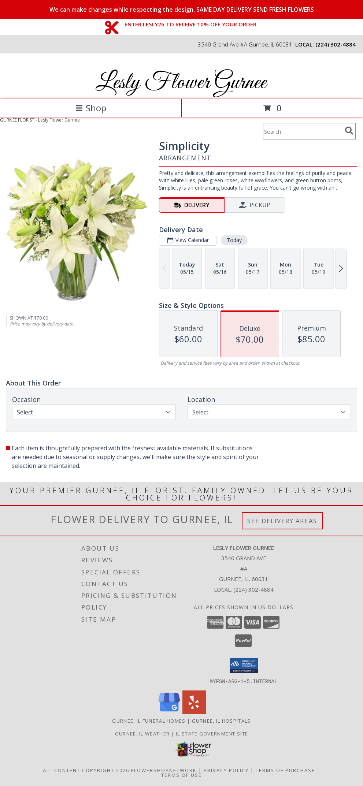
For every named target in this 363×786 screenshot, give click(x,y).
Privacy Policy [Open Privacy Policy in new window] (226, 770)
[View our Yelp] (194, 711)
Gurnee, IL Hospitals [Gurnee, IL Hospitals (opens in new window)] (221, 720)
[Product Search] (302, 131)
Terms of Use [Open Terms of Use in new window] (181, 774)
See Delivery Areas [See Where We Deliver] (282, 521)
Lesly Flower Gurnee (181, 83)
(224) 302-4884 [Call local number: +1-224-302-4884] (335, 44)
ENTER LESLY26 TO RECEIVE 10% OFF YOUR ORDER (190, 24)
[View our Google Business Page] (169, 711)
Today (234, 239)
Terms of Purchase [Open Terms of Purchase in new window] (285, 770)
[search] (349, 130)
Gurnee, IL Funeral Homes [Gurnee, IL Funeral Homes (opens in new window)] (148, 720)
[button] (244, 665)
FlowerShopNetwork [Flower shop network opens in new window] (164, 770)
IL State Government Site (212, 733)
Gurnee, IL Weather (142, 733)
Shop (90, 108)
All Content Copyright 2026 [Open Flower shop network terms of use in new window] (86, 770)
